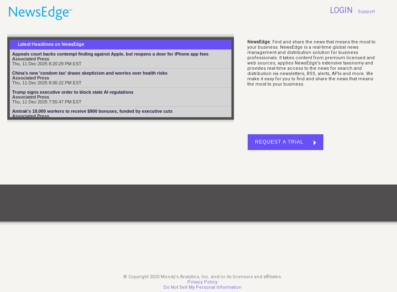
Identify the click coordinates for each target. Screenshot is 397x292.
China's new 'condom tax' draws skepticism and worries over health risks (90, 73)
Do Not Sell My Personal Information (202, 287)
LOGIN (341, 10)
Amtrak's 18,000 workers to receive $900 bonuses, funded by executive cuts (92, 111)
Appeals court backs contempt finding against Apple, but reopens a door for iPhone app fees (110, 54)
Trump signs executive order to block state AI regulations (73, 92)
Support (366, 11)
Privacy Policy (202, 282)
